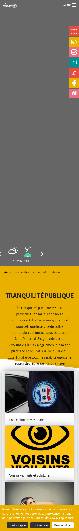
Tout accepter (17, 525)
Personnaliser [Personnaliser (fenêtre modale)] (62, 525)
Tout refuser (40, 525)
